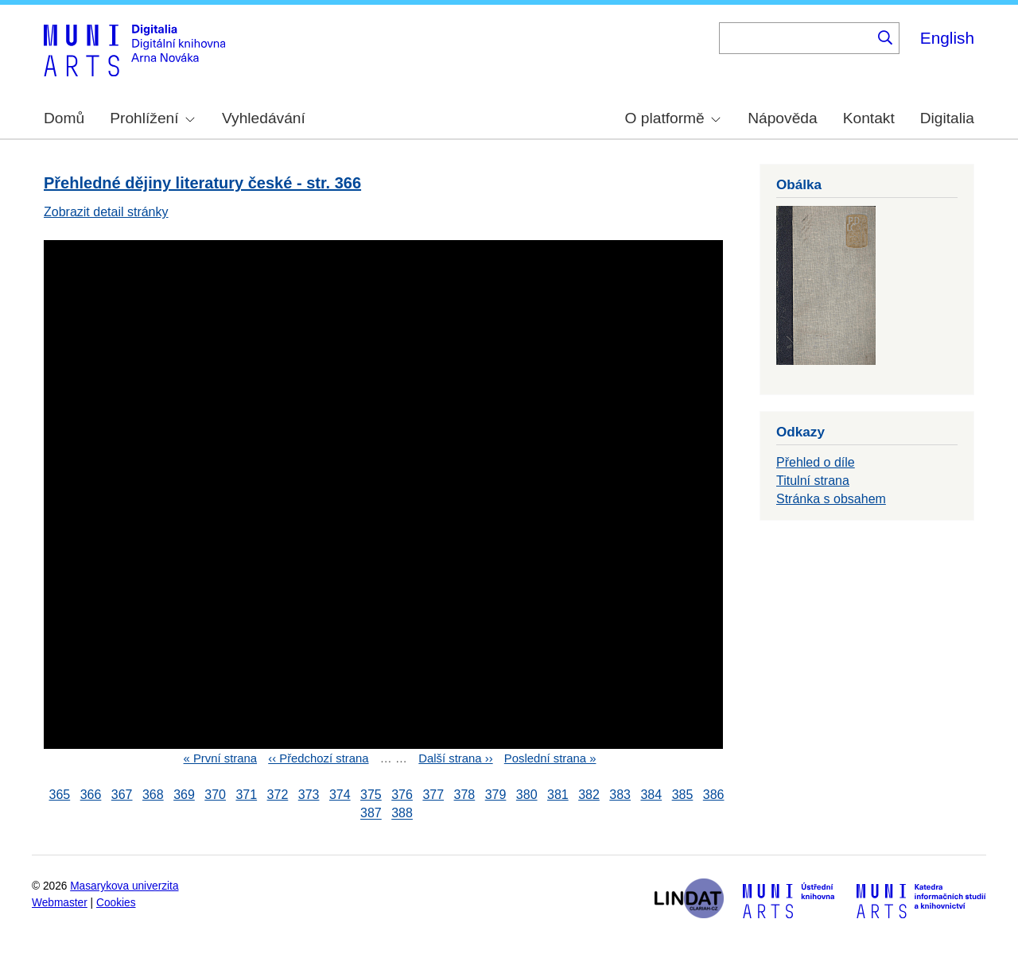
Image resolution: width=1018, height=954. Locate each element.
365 (60, 794)
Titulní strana (812, 480)
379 (496, 794)
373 (309, 794)
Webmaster (59, 903)
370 (215, 794)
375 (371, 794)
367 (122, 794)
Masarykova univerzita (124, 886)
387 (371, 813)
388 (402, 813)
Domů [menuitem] (64, 118)
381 (558, 794)
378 (465, 794)
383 (620, 794)
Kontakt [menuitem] (869, 118)
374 (340, 794)
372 (278, 794)
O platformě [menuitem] (673, 118)
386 (714, 794)
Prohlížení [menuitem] (152, 118)
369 (184, 794)
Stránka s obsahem (831, 499)
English (947, 38)
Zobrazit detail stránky (106, 212)
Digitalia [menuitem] (947, 118)
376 (402, 794)
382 (589, 794)
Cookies (116, 903)
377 (433, 794)
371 (246, 794)
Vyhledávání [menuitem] (263, 118)
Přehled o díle (815, 462)
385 (683, 794)
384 (651, 794)
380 (527, 794)
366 (91, 794)
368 (153, 794)
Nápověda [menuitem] (782, 118)
